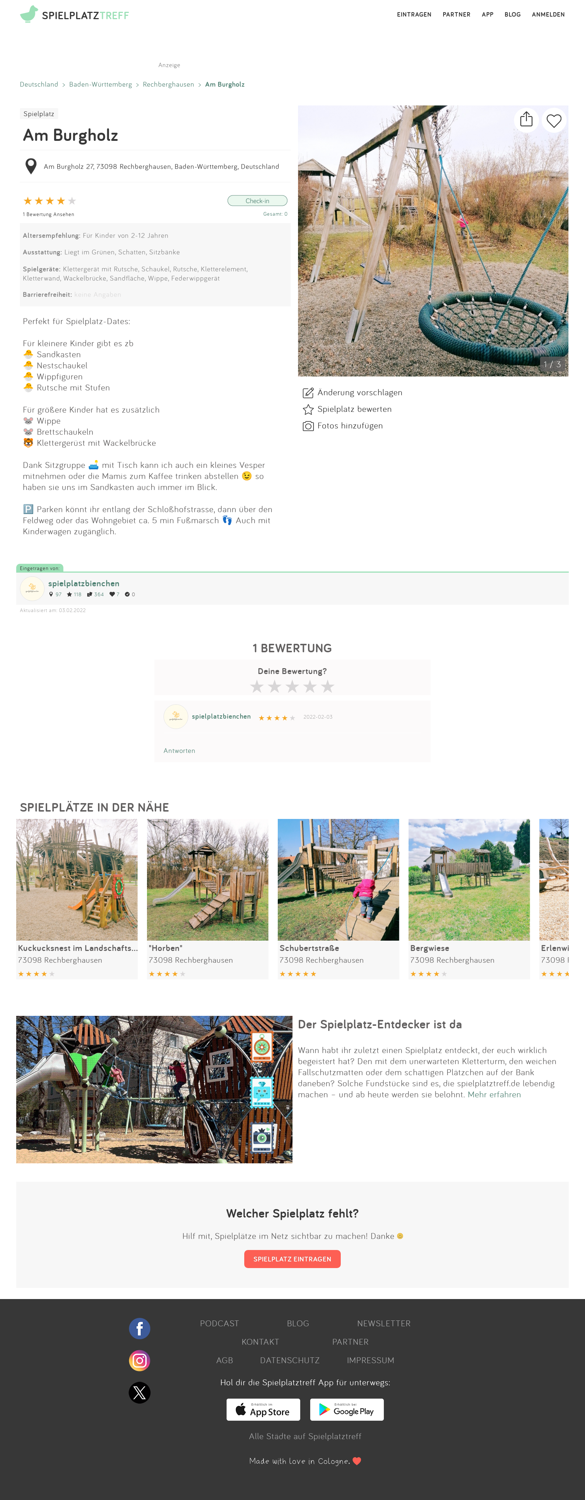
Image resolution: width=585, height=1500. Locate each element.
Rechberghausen (169, 84)
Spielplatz (39, 113)
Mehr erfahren (494, 1094)
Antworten (180, 750)
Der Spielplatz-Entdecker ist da (380, 1024)
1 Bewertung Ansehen (48, 214)
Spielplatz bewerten (355, 408)
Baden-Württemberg (100, 84)
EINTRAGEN (414, 15)
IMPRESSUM (371, 1359)
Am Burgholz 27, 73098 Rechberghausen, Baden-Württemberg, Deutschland (162, 166)
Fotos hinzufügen (350, 425)
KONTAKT (261, 1341)
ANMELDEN (548, 15)
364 (95, 594)
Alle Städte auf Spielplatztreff (305, 1435)
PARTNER (457, 15)
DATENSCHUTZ (290, 1359)
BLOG (513, 15)
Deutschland (39, 84)
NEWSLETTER (384, 1323)
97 (55, 594)
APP (488, 15)
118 (74, 594)
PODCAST (219, 1323)
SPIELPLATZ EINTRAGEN (292, 1259)
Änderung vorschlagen (360, 391)
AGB (224, 1359)
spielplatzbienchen (84, 583)
